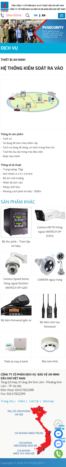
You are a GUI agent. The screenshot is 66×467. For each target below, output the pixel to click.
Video (21, 401)
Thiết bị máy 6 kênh (16, 361)
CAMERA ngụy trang (49, 279)
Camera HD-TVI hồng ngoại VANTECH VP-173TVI (49, 232)
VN (35, 15)
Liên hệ (34, 401)
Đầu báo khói (50, 361)
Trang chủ (7, 401)
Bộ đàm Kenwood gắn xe (16, 320)
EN (43, 15)
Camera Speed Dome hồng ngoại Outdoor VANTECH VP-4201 (16, 283)
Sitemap (48, 401)
